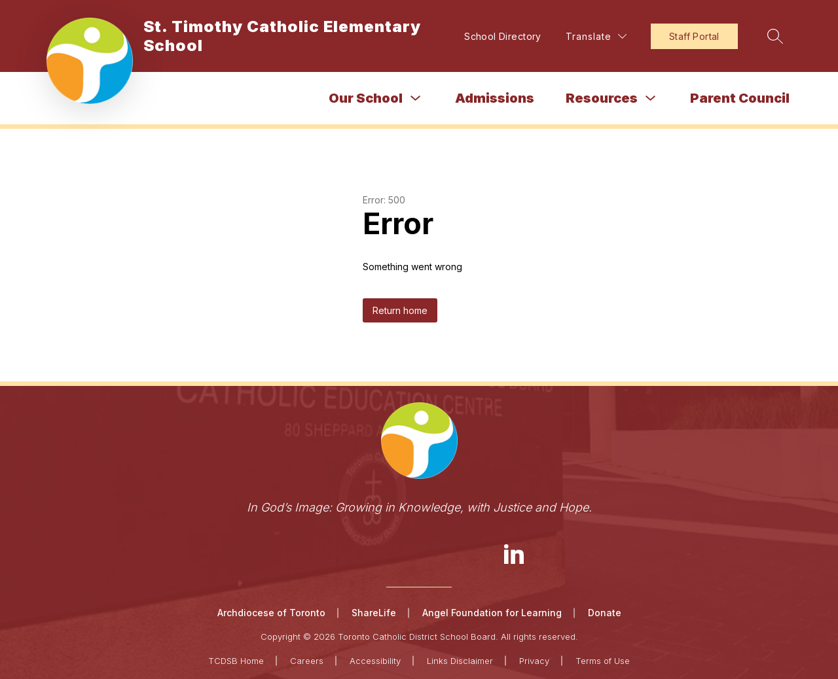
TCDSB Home (236, 660)
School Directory (502, 36)
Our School (366, 98)
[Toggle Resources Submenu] (651, 98)
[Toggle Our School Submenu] (416, 98)
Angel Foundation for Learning (492, 612)
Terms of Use (602, 660)
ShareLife (374, 612)
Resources (602, 98)
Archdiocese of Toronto (271, 612)
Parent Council (740, 98)
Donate (604, 612)
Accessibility (375, 660)
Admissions (494, 98)
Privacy (534, 660)
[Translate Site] (596, 36)
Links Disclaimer (460, 660)
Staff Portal (694, 36)
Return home (400, 310)
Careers (306, 660)
